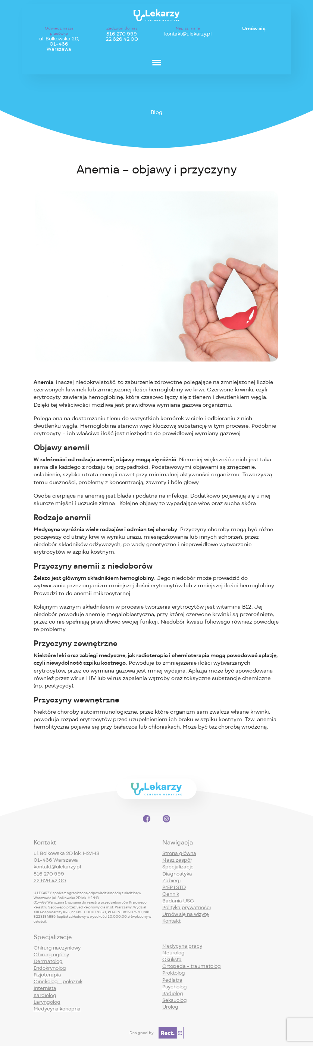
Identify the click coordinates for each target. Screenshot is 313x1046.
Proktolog (173, 973)
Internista (45, 988)
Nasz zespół (176, 860)
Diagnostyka (177, 874)
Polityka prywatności (186, 907)
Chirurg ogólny (51, 954)
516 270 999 (121, 34)
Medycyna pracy (182, 946)
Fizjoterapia (47, 975)
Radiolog (172, 993)
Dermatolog (48, 961)
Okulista (172, 959)
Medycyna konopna (57, 1009)
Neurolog (173, 953)
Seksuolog (174, 1000)
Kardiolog (45, 995)
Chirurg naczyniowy (57, 948)
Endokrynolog (50, 968)
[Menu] (157, 62)
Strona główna (179, 853)
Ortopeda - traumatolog (191, 966)
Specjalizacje (178, 867)
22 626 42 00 (122, 39)
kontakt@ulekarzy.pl (188, 34)
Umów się (254, 28)
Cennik (170, 894)
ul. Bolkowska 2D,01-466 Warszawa (59, 44)
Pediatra (172, 980)
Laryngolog (47, 1002)
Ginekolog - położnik (58, 981)
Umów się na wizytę (185, 914)
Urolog (170, 1007)
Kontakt (171, 921)
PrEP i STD (174, 887)
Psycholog (174, 987)
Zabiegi (171, 880)
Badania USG (178, 901)
